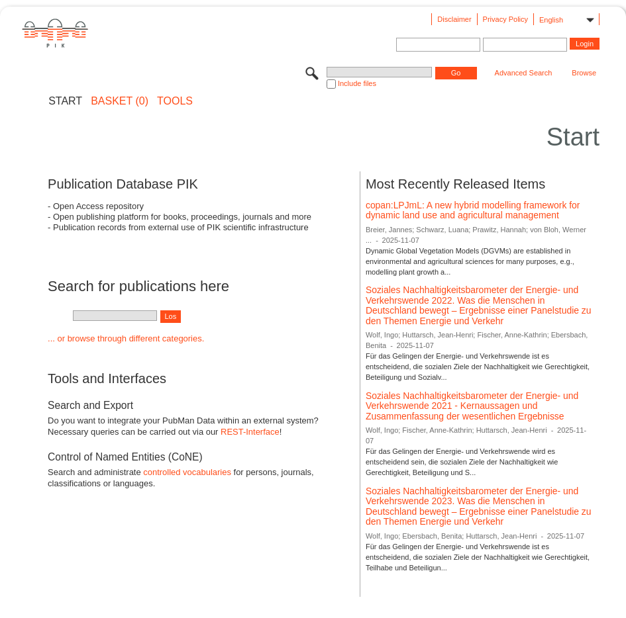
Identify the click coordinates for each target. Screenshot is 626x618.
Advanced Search (523, 73)
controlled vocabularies (187, 472)
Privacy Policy (505, 19)
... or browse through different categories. (126, 338)
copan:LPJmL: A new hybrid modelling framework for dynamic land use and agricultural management (473, 210)
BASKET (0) (119, 101)
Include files (357, 83)
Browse (584, 73)
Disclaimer (454, 19)
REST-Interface (250, 432)
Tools (175, 101)
